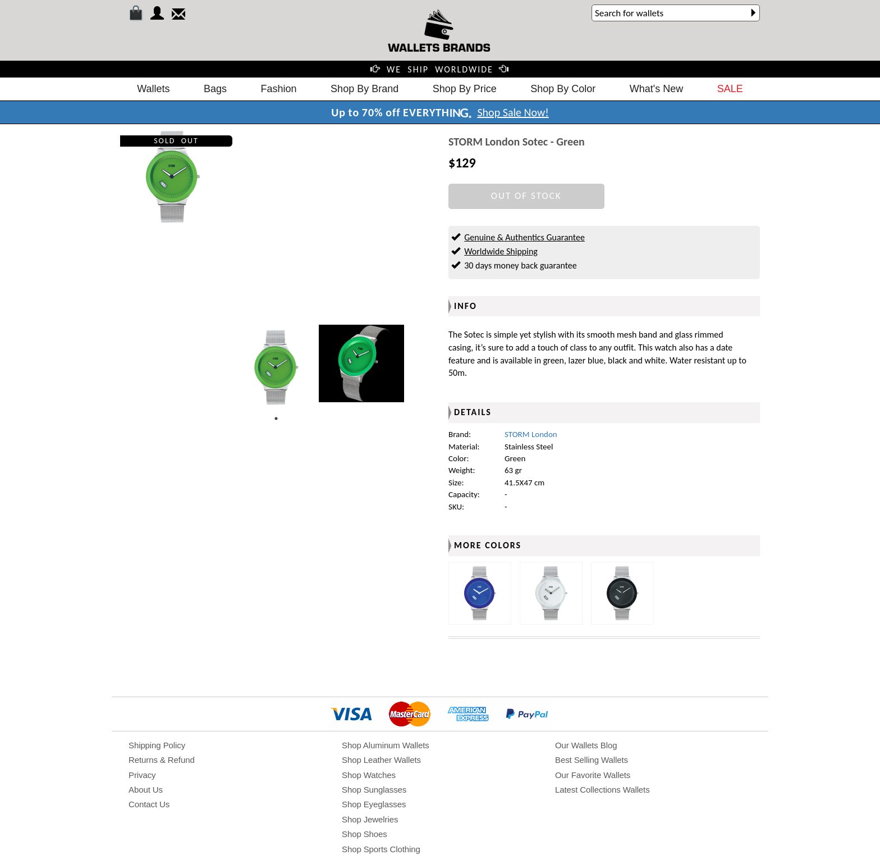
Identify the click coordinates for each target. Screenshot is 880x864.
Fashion (279, 88)
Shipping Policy (157, 745)
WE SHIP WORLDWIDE (440, 69)
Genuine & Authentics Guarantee (524, 237)
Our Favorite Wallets (592, 775)
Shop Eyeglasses (374, 804)
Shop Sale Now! (512, 112)
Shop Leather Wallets (381, 760)
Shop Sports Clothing (381, 849)
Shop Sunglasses (374, 789)
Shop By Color (562, 88)
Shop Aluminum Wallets (385, 745)
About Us (146, 789)
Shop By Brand (364, 88)
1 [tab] (276, 418)
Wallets (153, 88)
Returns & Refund (162, 760)
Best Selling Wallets (591, 760)
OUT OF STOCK (526, 196)
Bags (215, 88)
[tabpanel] (276, 367)
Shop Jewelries (370, 819)
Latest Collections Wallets (602, 789)
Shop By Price (465, 88)
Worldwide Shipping (501, 251)
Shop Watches (369, 775)
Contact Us (149, 804)
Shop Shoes (364, 834)
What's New (656, 88)
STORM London (531, 434)
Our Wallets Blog (586, 745)
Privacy (142, 775)
